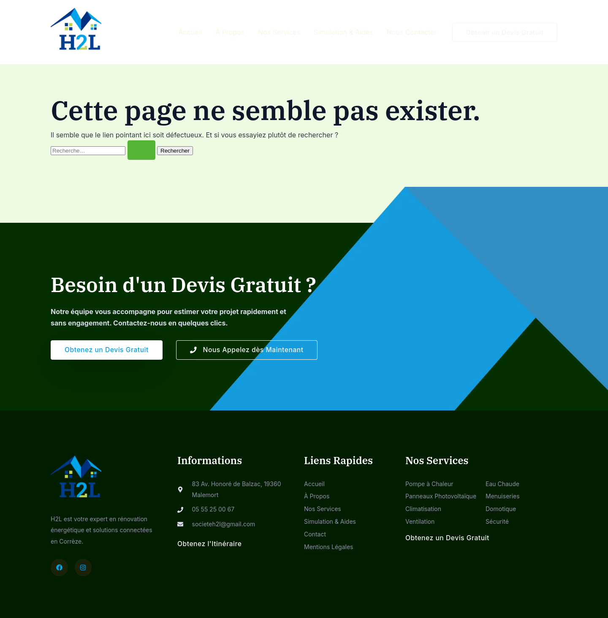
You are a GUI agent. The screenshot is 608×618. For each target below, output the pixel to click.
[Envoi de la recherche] (141, 150)
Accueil (190, 32)
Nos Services (279, 32)
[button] (505, 32)
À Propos (229, 32)
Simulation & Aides (343, 32)
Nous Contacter (412, 32)
